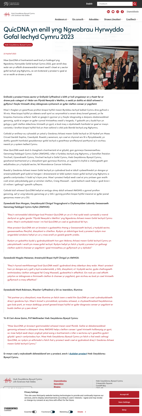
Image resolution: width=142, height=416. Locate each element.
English (89, 3)
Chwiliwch (135, 4)
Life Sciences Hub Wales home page (19, 14)
